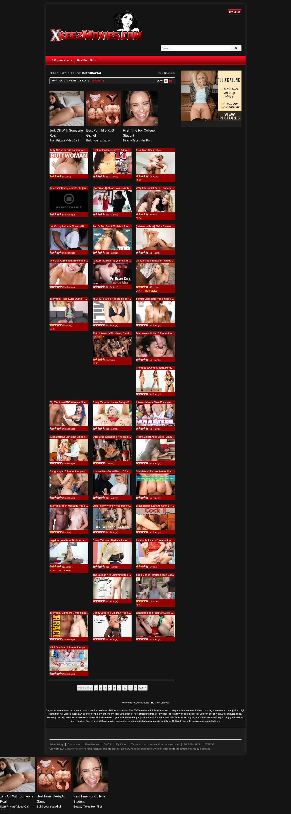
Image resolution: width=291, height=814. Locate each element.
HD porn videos (62, 60)
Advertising (56, 744)
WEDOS (209, 744)
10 (124, 687)
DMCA (107, 744)
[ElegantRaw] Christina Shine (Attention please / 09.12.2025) (84, 436)
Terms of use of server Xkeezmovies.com (155, 744)
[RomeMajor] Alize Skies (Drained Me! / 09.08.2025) (165, 436)
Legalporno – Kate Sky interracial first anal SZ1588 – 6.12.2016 (85, 540)
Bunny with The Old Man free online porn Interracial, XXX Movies (130, 613)
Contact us (74, 744)
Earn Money (92, 744)
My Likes (234, 11)
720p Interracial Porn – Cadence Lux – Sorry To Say (165, 188)
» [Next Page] (135, 687)
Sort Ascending (103, 81)
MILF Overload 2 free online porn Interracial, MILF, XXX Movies (85, 647)
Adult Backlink (191, 744)
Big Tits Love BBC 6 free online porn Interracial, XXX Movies (84, 402)
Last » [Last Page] (142, 687)
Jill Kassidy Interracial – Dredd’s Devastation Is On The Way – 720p (174, 260)
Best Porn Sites (86, 60)
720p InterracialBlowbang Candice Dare (115, 333)
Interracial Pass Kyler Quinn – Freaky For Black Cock (80, 298)
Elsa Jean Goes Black (148, 150)
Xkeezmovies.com (74, 749)
